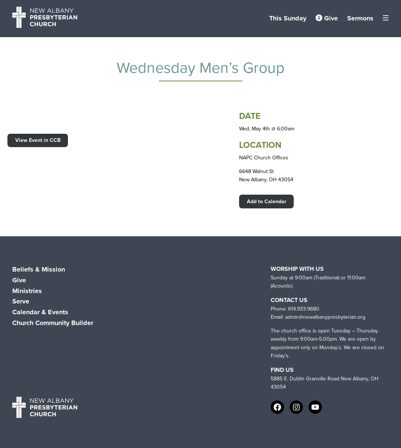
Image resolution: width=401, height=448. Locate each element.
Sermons (360, 18)
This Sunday (287, 18)
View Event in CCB (38, 140)
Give (327, 18)
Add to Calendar (266, 201)
